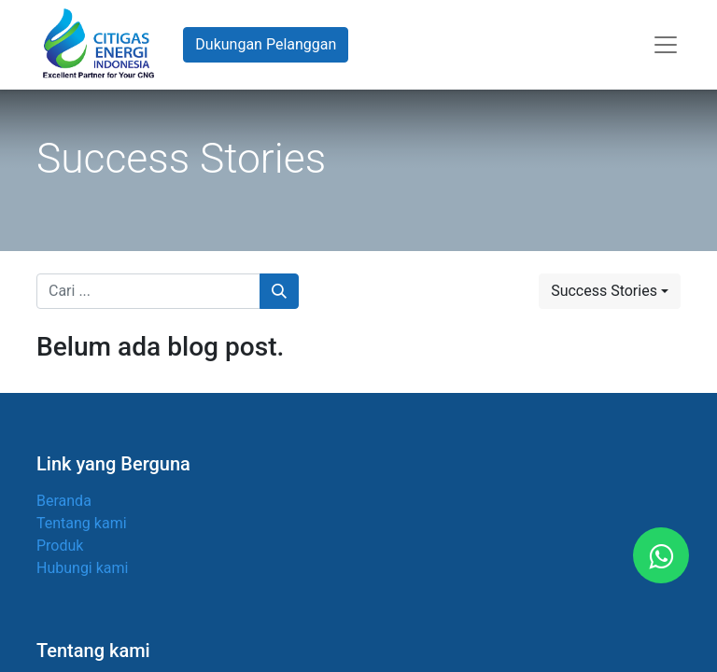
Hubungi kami (82, 568)
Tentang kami (81, 523)
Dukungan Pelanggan (265, 44)
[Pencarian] (279, 291)
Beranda (63, 501)
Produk (59, 545)
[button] (610, 291)
